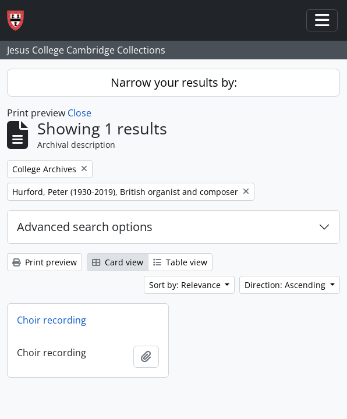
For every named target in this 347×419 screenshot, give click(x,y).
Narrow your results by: (174, 82)
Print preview (44, 262)
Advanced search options (85, 227)
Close (79, 112)
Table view (180, 262)
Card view (117, 262)
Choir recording (51, 320)
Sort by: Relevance (186, 284)
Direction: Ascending (286, 284)
